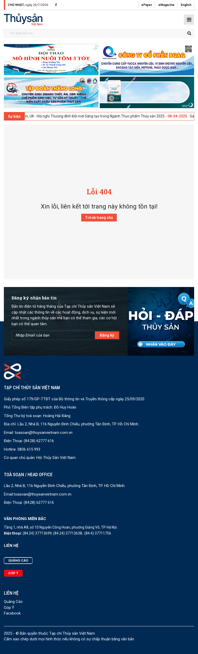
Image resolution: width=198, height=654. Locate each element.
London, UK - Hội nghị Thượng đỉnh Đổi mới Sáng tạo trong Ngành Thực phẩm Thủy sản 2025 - (103, 116)
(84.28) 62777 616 (39, 440)
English (186, 5)
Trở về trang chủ (99, 218)
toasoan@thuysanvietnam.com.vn (43, 432)
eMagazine (166, 5)
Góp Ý (9, 607)
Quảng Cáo (13, 601)
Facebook (12, 613)
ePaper (146, 5)
